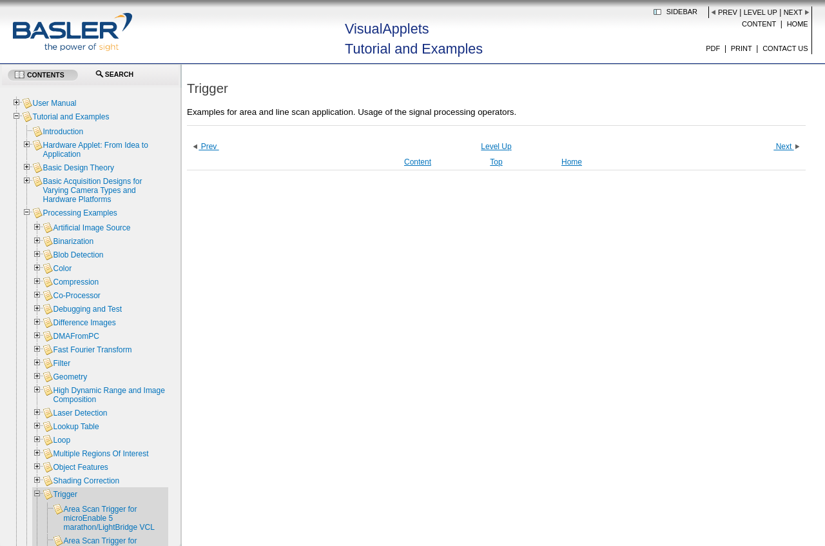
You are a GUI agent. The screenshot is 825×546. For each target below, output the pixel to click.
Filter (61, 363)
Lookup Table (76, 426)
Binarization (73, 241)
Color (62, 268)
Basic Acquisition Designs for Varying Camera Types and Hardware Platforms (92, 190)
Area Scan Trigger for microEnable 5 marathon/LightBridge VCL (108, 518)
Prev (727, 12)
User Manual (54, 103)
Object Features (80, 467)
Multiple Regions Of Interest (100, 453)
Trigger (65, 494)
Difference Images (84, 322)
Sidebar (681, 11)
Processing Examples (80, 212)
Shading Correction (86, 480)
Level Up (760, 12)
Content (759, 24)
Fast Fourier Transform (92, 349)
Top (496, 162)
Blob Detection (78, 254)
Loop (61, 440)
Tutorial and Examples (70, 116)
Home (797, 24)
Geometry (70, 376)
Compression (76, 282)
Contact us (785, 48)
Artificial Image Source (91, 227)
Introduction (63, 131)
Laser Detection (80, 413)
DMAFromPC (76, 336)
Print (741, 48)
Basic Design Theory (78, 167)
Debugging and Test (87, 309)
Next (793, 12)
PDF (713, 48)
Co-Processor (76, 295)
